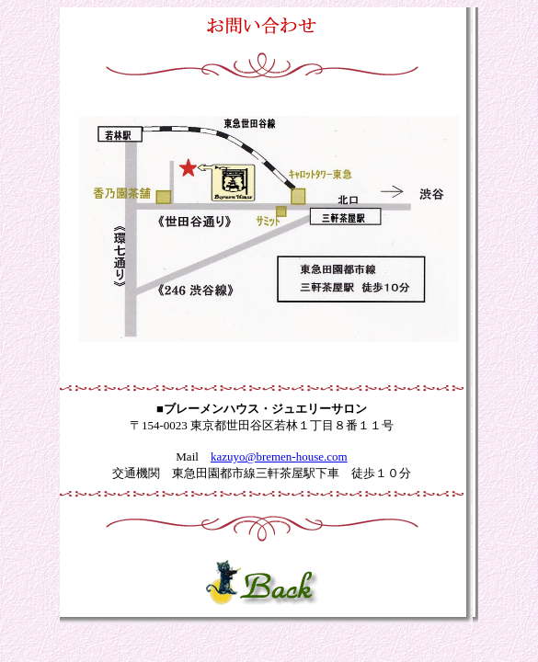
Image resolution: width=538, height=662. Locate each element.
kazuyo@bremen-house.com (279, 456)
